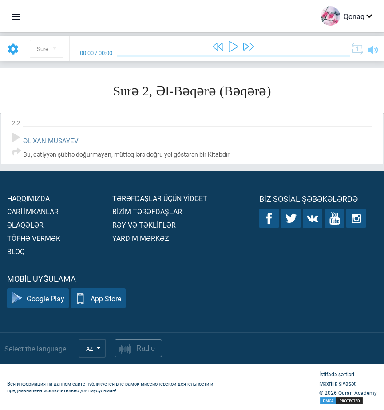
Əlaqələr (25, 224)
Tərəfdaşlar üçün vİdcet (159, 198)
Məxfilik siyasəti (338, 383)
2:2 (16, 122)
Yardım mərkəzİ (141, 238)
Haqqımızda (28, 198)
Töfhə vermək (33, 238)
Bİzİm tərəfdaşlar (147, 211)
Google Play (38, 298)
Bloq (16, 251)
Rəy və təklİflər (144, 224)
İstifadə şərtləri (336, 374)
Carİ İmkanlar (33, 211)
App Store (98, 298)
